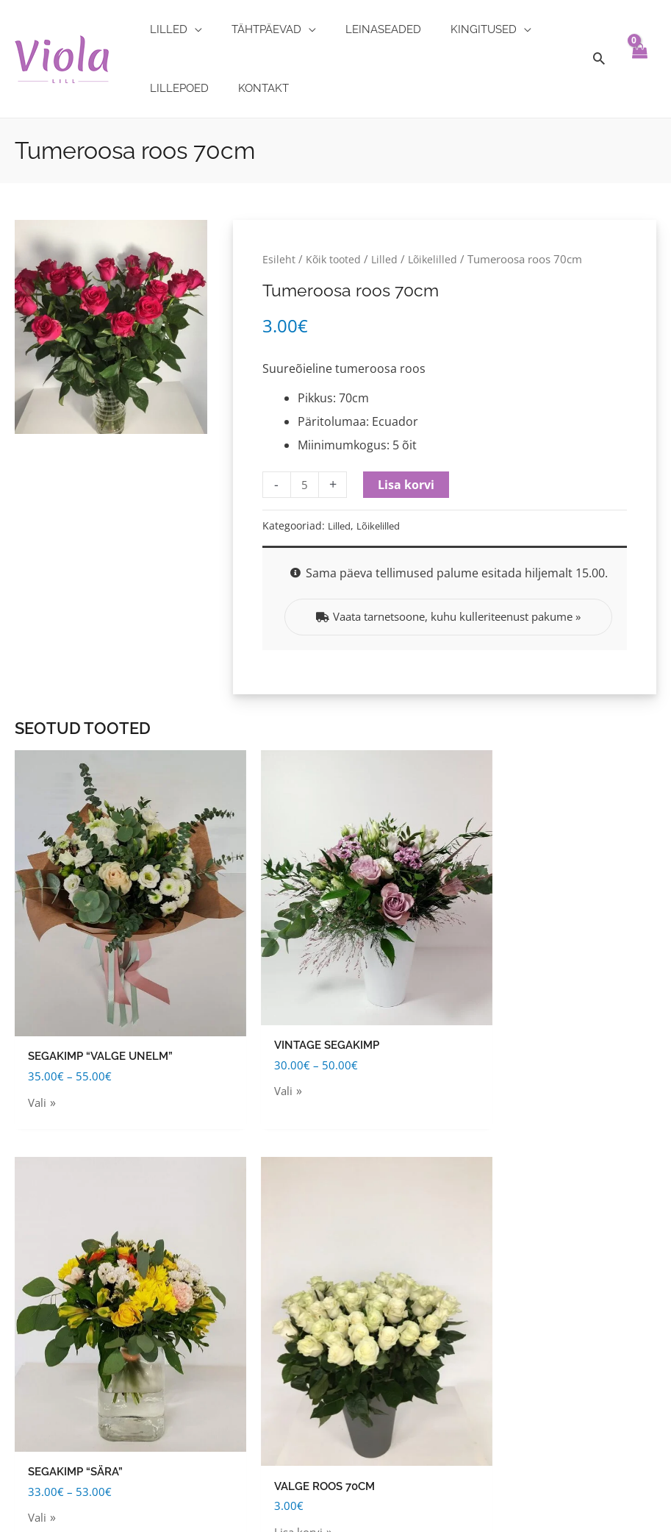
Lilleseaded (267, 1329)
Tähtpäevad (268, 1234)
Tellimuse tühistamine (62, 1329)
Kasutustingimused (54, 1203)
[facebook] (540, 1397)
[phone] (546, 1366)
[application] (189, 29)
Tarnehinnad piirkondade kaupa (90, 1266)
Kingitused (266, 1203)
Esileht (278, 259)
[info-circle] (529, 1278)
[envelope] (540, 1337)
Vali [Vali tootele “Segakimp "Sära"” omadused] (366, 1029)
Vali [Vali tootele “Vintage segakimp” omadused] (202, 1017)
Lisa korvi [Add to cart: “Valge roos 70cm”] (545, 1039)
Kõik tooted (335, 259)
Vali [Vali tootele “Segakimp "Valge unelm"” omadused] (38, 1035)
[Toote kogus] (305, 484)
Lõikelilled (437, 259)
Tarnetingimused (48, 1234)
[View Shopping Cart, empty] (639, 59)
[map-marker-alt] (571, 1212)
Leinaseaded (270, 1298)
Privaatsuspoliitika (53, 1412)
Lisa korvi (408, 485)
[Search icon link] (599, 59)
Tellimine (25, 1298)
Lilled (387, 259)
